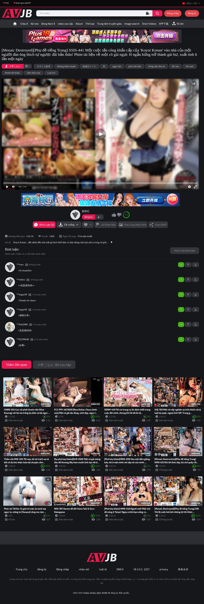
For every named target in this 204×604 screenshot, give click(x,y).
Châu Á (24, 23)
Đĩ (104, 66)
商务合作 (183, 569)
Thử (7, 3)
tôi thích (114, 215)
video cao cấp (65, 23)
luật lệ (103, 569)
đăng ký (192, 13)
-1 (195, 264)
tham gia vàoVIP (23, 3)
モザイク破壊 (43, 66)
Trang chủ (21, 569)
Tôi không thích (119, 215)
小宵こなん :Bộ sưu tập (54, 365)
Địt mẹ (175, 66)
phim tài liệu (134, 66)
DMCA (120, 569)
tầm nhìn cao (33, 72)
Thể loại (90, 23)
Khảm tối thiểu (12, 72)
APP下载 (163, 23)
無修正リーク (89, 66)
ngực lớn (116, 66)
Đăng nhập (173, 13)
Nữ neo (35, 23)
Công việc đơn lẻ (156, 66)
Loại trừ (51, 72)
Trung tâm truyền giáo (109, 23)
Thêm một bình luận (184, 250)
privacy (163, 569)
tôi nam (190, 66)
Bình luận (11, 249)
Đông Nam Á (48, 23)
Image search (131, 23)
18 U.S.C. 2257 (142, 569)
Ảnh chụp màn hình (135, 224)
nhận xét (84, 569)
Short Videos (149, 23)
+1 (188, 264)
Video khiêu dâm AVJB (95, 592)
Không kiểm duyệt (66, 66)
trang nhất (15, 24)
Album (79, 23)
